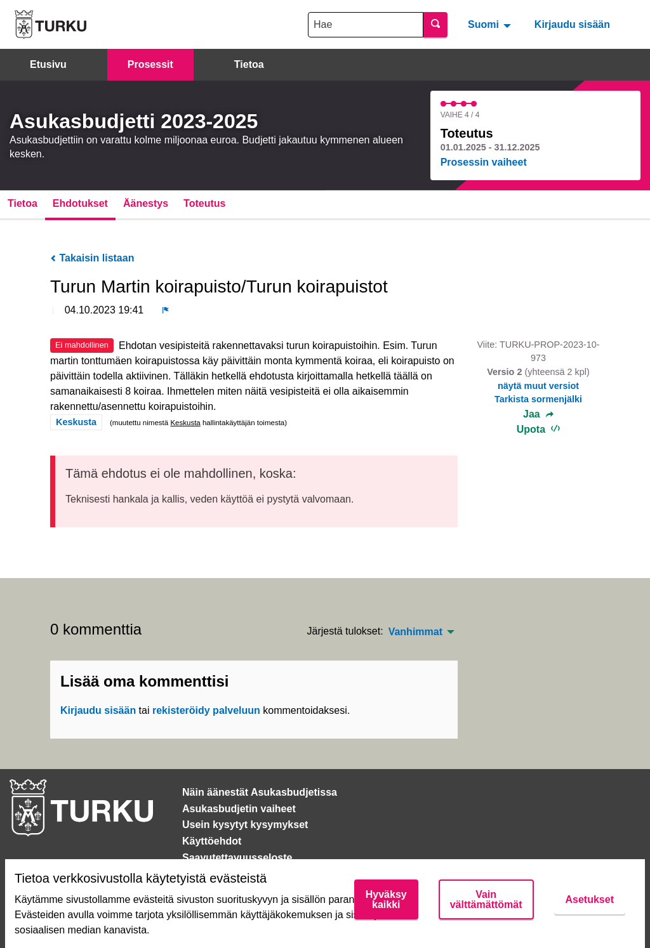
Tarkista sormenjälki (538, 399)
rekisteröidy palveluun (206, 710)
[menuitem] (491, 24)
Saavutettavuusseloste (237, 857)
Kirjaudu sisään (572, 24)
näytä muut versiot (538, 386)
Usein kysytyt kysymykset (245, 824)
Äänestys (145, 203)
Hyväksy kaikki (386, 899)
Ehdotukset (80, 203)
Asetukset (590, 899)
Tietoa (249, 64)
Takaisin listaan (92, 258)
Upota (538, 429)
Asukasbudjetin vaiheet (239, 808)
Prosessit (150, 64)
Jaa (538, 414)
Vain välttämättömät (486, 899)
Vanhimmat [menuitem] (415, 632)
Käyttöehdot (211, 841)
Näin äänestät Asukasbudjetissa (259, 792)
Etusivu (48, 64)
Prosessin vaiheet (484, 162)
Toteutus (204, 203)
